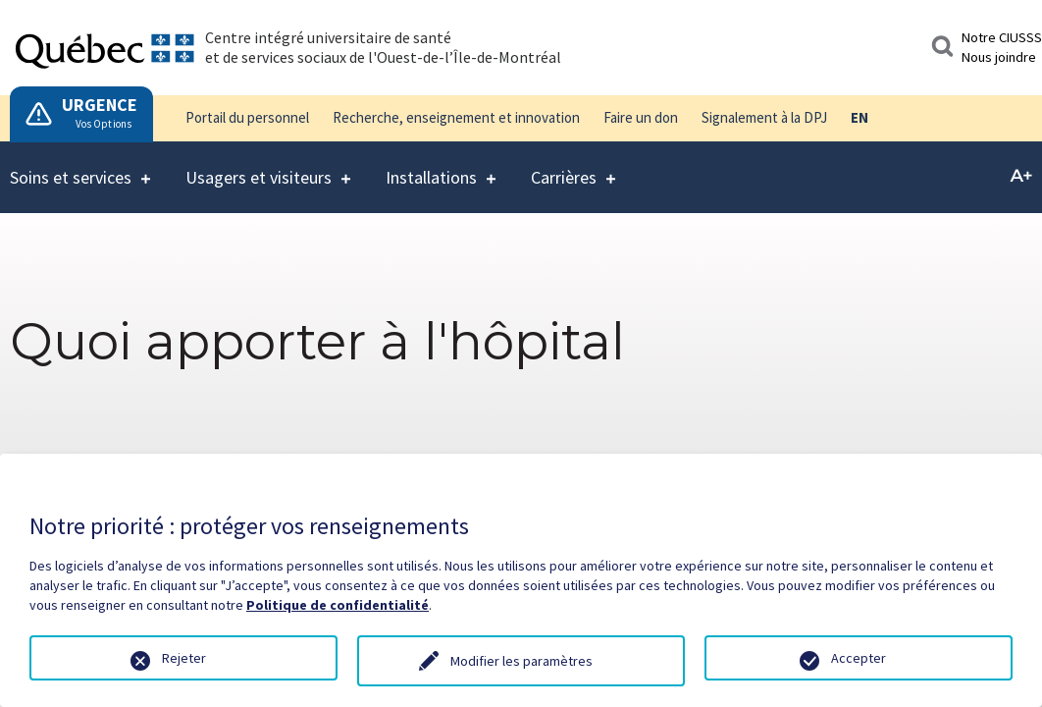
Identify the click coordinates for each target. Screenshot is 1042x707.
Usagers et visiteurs (258, 165)
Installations (431, 165)
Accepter (858, 658)
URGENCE (99, 104)
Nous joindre (999, 57)
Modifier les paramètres (521, 661)
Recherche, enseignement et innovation (456, 117)
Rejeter (184, 658)
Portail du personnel (247, 117)
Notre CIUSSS (1002, 37)
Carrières (564, 165)
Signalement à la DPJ (764, 117)
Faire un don (640, 117)
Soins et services (70, 165)
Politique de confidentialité (337, 605)
